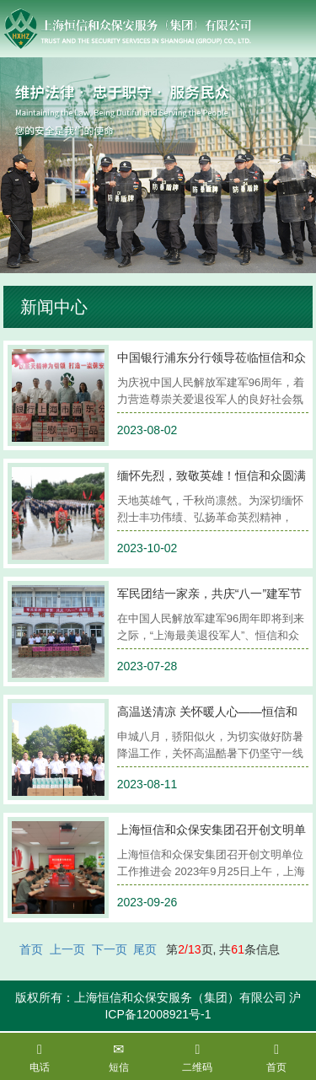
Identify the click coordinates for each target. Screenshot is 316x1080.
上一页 (67, 949)
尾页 (145, 949)
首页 (31, 949)
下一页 (109, 949)
